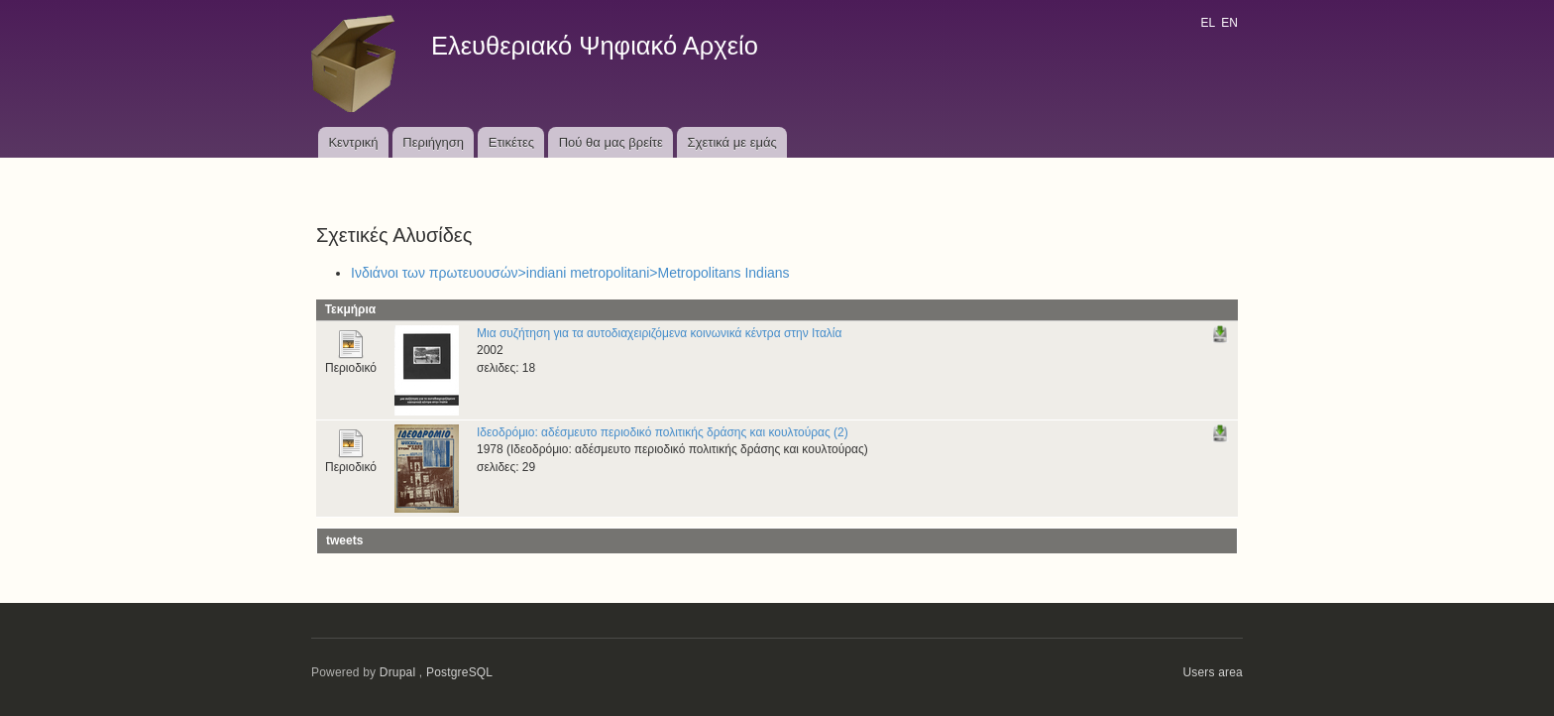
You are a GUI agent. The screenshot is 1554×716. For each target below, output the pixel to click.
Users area (1212, 672)
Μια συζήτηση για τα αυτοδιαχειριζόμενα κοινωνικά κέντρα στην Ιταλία (659, 333)
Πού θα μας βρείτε (611, 142)
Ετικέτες (511, 142)
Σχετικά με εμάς (732, 142)
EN (1229, 23)
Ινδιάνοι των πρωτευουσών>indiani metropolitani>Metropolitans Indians (570, 273)
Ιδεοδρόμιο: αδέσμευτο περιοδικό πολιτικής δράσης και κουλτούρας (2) (662, 432)
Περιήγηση (433, 142)
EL (1207, 23)
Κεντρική (353, 142)
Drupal (398, 672)
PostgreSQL (459, 672)
